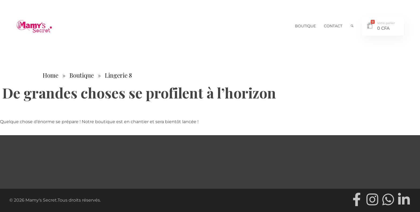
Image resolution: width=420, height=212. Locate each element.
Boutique (81, 75)
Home (50, 75)
